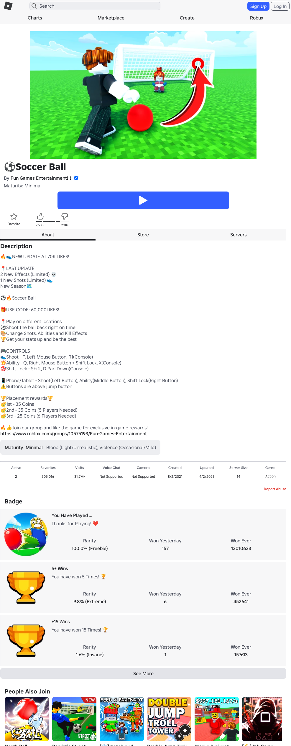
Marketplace (111, 18)
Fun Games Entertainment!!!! (42, 178)
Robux (256, 18)
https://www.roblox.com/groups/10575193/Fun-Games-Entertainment (73, 433)
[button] (75, 178)
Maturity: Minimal (23, 186)
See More (143, 673)
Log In (280, 6)
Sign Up (258, 6)
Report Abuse (275, 489)
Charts (35, 18)
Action (270, 476)
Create (187, 18)
